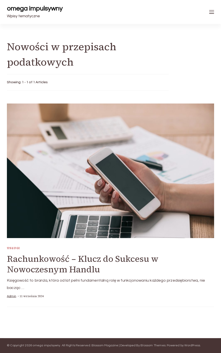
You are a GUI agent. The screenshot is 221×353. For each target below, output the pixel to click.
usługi (13, 248)
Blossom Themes (153, 345)
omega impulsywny (35, 8)
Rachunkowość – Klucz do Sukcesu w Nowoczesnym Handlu (82, 264)
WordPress (192, 345)
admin (11, 296)
